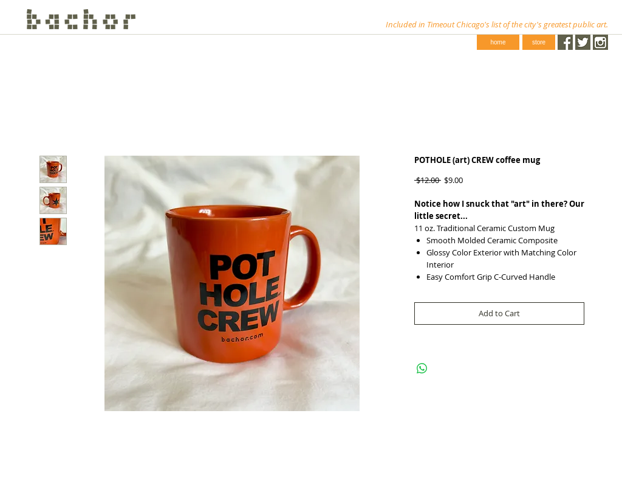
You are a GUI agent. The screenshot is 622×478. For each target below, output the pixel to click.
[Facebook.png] (565, 42)
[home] (498, 42)
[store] (538, 42)
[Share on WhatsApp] (422, 368)
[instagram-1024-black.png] (600, 42)
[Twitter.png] (582, 42)
